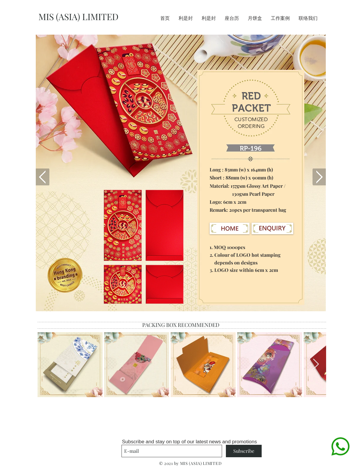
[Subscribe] (244, 451)
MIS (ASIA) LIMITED (78, 17)
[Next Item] (316, 364)
